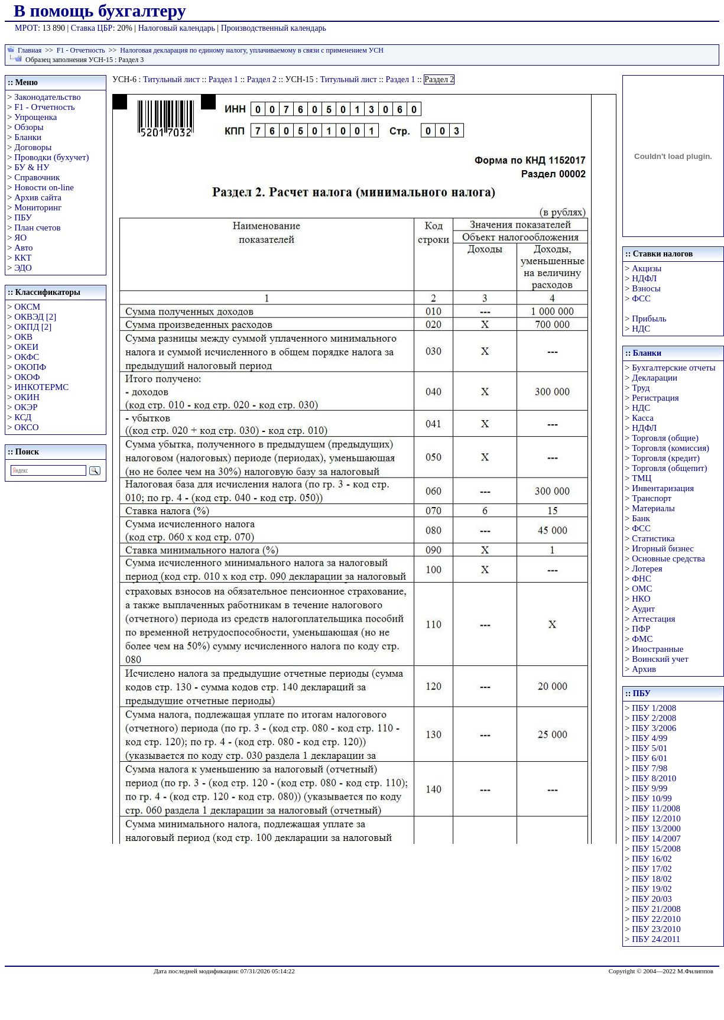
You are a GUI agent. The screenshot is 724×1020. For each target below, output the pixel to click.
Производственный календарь (273, 28)
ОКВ (23, 337)
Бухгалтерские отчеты (673, 367)
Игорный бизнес (663, 548)
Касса (643, 418)
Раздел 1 (223, 79)
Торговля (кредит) (666, 458)
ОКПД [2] (32, 327)
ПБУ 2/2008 (654, 718)
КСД (22, 417)
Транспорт (651, 498)
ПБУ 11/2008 (656, 808)
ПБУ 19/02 (651, 889)
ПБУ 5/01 (649, 748)
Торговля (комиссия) (670, 448)
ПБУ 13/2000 (656, 828)
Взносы (646, 288)
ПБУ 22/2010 (656, 919)
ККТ (22, 257)
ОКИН (27, 397)
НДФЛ (644, 278)
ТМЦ (641, 478)
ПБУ (23, 217)
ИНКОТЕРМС (41, 387)
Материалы (653, 508)
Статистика (653, 538)
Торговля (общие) (665, 438)
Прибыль (649, 318)
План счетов (37, 227)
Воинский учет (660, 659)
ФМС (642, 639)
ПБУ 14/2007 (656, 838)
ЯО (20, 237)
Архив (644, 669)
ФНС (641, 578)
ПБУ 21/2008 (656, 909)
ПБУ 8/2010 (654, 778)
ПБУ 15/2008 (656, 848)
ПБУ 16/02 (651, 858)
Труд (641, 387)
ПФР (641, 629)
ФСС (641, 298)
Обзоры (28, 127)
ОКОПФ (30, 367)
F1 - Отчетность (81, 50)
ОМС (642, 588)
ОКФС (26, 357)
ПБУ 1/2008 (654, 708)
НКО (641, 598)
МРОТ (26, 28)
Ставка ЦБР (92, 28)
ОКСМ (27, 306)
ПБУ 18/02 (651, 878)
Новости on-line (44, 187)
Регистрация (655, 397)
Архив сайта (37, 197)
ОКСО (26, 427)
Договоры (32, 147)
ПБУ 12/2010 (656, 818)
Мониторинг (37, 207)
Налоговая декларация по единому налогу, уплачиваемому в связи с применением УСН (252, 50)
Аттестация (653, 618)
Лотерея (647, 568)
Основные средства (668, 558)
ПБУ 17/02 (651, 868)
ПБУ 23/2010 (656, 929)
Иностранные (657, 649)
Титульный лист (171, 79)
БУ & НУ (31, 167)
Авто (23, 247)
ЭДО (23, 267)
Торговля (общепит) (669, 468)
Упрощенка (35, 117)
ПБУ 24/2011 (656, 939)
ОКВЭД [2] (35, 316)
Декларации (654, 377)
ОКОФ (27, 377)
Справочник (37, 177)
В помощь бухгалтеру (100, 10)
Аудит (643, 608)
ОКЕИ (26, 347)
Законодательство (47, 97)
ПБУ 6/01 (649, 758)
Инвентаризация (663, 488)
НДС (641, 328)
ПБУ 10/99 (651, 798)
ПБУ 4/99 (649, 738)
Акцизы (646, 268)
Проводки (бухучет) (51, 157)
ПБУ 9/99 (649, 788)
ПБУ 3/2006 (654, 728)
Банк (641, 518)
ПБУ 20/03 (651, 899)
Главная (29, 50)
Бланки (27, 137)
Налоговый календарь (176, 28)
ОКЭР (25, 407)
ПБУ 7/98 (649, 768)
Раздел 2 (262, 79)
